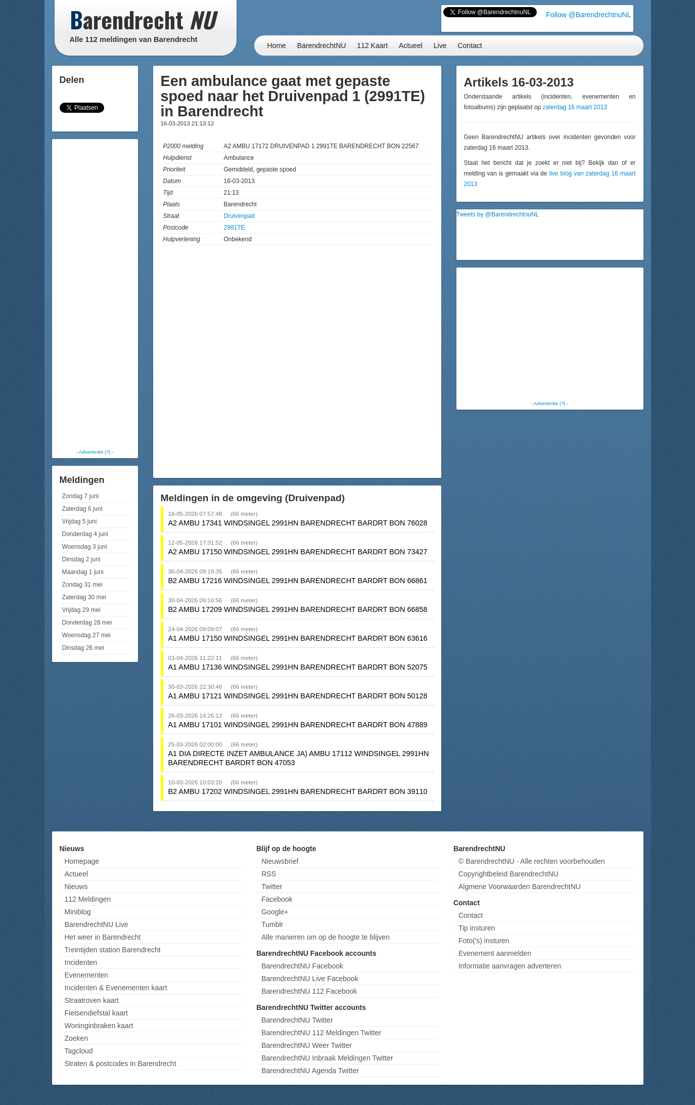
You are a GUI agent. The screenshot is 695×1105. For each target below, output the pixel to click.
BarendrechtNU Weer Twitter (306, 1045)
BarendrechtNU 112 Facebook (309, 991)
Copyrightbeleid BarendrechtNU (508, 874)
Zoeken (76, 1038)
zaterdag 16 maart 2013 (575, 107)
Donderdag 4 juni (85, 534)
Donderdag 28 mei (87, 622)
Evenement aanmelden (494, 953)
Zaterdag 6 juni (82, 508)
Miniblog (78, 912)
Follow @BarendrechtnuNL (588, 15)
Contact (469, 45)
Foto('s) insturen (483, 941)
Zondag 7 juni (80, 496)
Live (440, 45)
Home (276, 45)
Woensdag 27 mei (86, 635)
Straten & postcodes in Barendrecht (120, 1063)
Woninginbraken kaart (99, 1026)
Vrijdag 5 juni (79, 521)
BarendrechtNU (321, 45)
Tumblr (272, 924)
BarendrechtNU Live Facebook (309, 979)
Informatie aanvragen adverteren (509, 966)
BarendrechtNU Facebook (302, 966)
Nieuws (76, 886)
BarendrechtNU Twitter (297, 1020)
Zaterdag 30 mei (84, 597)
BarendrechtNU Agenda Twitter (310, 1071)
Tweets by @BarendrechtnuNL (497, 214)
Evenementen (86, 975)
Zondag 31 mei (82, 584)
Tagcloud (79, 1051)
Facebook (276, 899)
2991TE (234, 227)
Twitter (271, 886)
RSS (268, 874)
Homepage (82, 861)
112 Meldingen (88, 899)
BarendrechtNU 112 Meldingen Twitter (321, 1033)
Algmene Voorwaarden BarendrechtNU (519, 886)
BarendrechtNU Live (96, 924)
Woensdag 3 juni (84, 546)
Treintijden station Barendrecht (113, 950)
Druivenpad (239, 215)
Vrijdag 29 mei (81, 609)
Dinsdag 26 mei (83, 647)
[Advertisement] (95, 293)
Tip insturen (476, 928)
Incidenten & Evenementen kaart (116, 988)
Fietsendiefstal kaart (96, 1013)
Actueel (411, 45)
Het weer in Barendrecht (103, 937)
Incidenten (81, 962)
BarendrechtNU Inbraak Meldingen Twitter (327, 1058)
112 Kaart (372, 45)
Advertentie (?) (95, 452)
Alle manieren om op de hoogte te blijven (325, 937)
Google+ (274, 912)
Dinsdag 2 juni (81, 559)
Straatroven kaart (92, 1000)
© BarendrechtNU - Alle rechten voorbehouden (531, 861)
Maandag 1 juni (83, 572)
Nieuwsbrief (279, 861)
